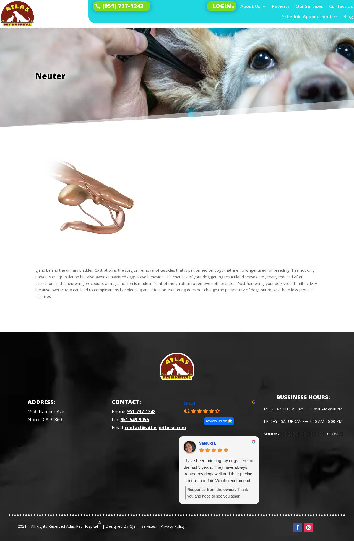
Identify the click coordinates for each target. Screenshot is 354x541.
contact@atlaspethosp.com (155, 427)
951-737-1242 (141, 411)
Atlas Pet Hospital (83, 524)
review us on (216, 421)
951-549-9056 (135, 419)
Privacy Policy (172, 526)
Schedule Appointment (307, 17)
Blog (348, 17)
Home (228, 6)
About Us (250, 6)
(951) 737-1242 (123, 6)
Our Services (309, 6)
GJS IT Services (142, 526)
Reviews (281, 6)
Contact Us (341, 6)
